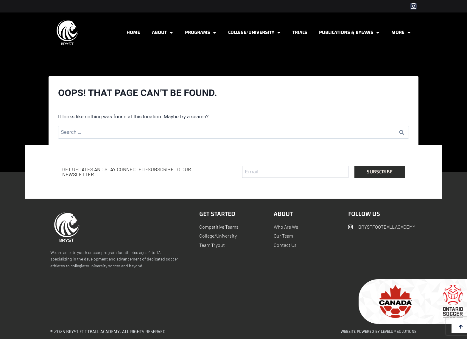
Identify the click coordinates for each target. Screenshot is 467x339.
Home (133, 32)
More (401, 32)
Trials (299, 32)
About (162, 32)
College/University (254, 32)
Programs (200, 32)
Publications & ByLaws (349, 32)
